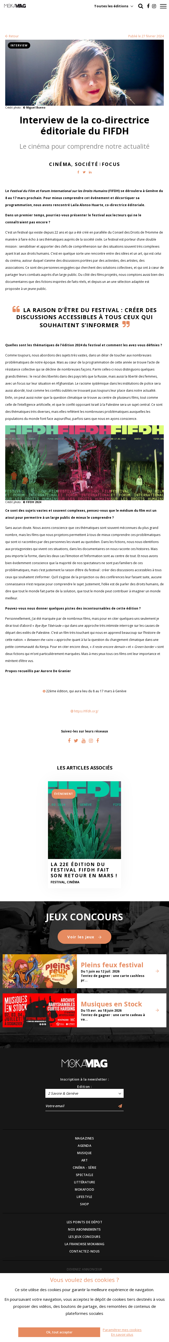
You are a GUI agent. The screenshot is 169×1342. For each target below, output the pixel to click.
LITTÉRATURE (84, 1182)
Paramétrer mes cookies (122, 1329)
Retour (12, 36)
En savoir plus (122, 1334)
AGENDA (84, 1145)
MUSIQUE (84, 1153)
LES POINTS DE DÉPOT (84, 1222)
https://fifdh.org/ (86, 711)
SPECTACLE (84, 1175)
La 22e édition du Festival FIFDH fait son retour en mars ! (84, 870)
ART (84, 1160)
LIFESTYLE (84, 1197)
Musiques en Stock (111, 1003)
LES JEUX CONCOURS (85, 1236)
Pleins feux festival (112, 964)
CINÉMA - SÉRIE (84, 1167)
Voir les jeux (84, 936)
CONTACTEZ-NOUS (84, 1251)
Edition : (84, 1086)
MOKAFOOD (84, 1189)
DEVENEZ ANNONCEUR (84, 1269)
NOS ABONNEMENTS (84, 1229)
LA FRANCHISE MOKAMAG (85, 1244)
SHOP (84, 1204)
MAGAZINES (84, 1138)
